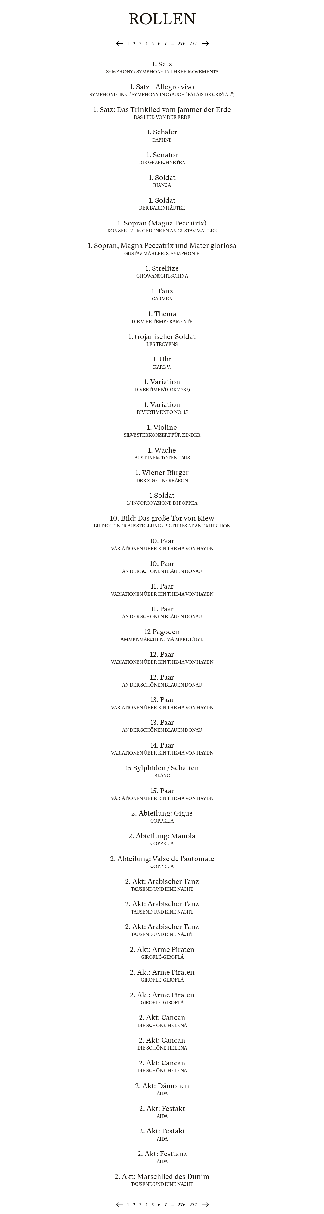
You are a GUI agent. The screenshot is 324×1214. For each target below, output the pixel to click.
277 (193, 43)
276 (182, 43)
